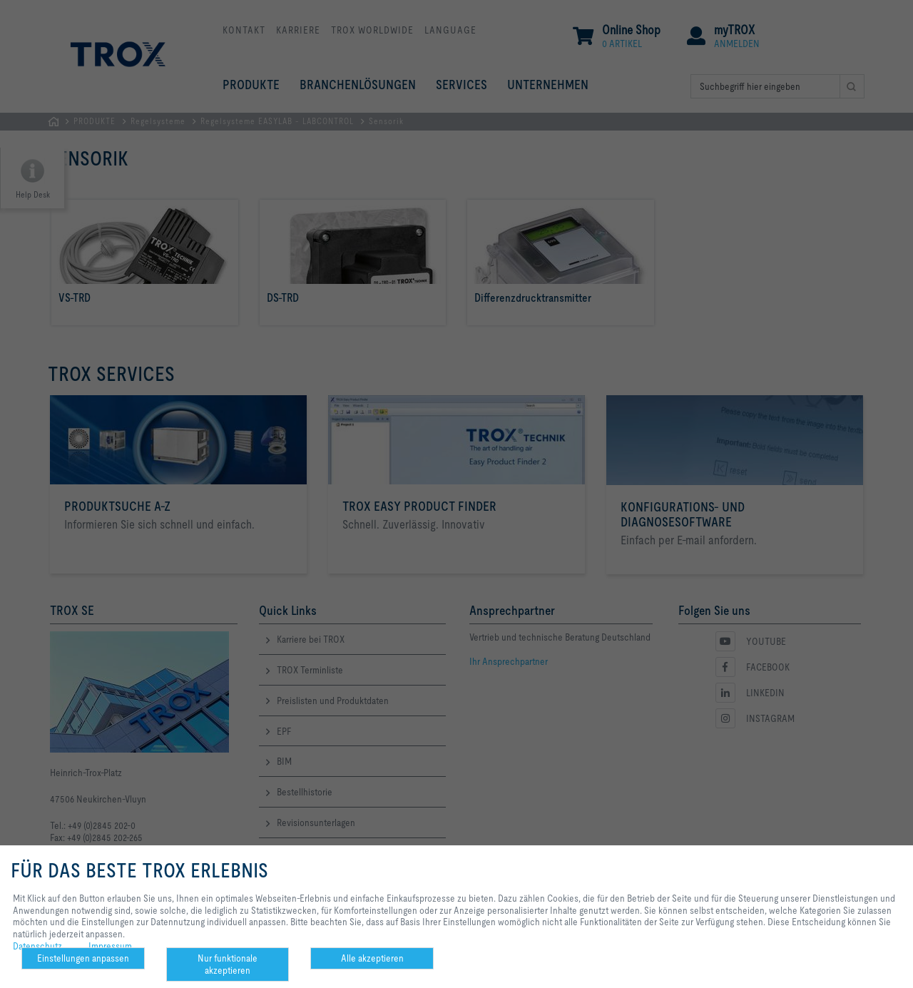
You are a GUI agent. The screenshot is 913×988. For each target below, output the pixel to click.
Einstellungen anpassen (83, 958)
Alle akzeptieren (372, 958)
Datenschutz (37, 946)
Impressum (110, 946)
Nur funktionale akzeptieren (227, 964)
